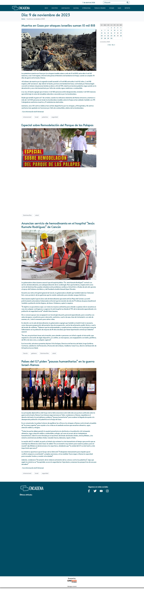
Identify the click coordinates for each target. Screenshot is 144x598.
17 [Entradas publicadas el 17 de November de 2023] (114, 33)
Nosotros (55, 8)
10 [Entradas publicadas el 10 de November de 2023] (114, 30)
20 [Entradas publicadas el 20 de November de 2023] (101, 36)
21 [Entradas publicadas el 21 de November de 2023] (105, 36)
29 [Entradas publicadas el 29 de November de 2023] (108, 38)
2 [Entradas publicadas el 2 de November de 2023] (111, 28)
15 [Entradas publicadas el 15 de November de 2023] (108, 33)
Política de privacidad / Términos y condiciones (34, 569)
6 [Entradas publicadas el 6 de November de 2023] (101, 30)
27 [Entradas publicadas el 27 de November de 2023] (101, 38)
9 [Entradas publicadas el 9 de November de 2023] (111, 30)
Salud (119, 8)
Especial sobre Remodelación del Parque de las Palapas (57, 125)
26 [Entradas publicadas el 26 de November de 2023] (121, 36)
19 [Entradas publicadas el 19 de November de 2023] (121, 33)
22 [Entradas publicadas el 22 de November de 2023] (108, 36)
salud (37, 215)
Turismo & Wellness (100, 8)
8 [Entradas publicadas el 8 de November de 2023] (108, 30)
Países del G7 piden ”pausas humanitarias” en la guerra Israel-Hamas (57, 363)
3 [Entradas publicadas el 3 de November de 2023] (114, 28)
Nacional (76, 8)
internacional (27, 117)
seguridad (55, 117)
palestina (45, 117)
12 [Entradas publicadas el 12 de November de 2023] (121, 30)
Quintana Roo (65, 8)
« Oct (109, 45)
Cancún (25, 353)
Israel (36, 117)
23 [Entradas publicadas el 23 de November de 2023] (111, 36)
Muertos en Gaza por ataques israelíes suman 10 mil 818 (58, 25)
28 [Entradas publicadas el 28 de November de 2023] (105, 38)
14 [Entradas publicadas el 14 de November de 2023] (105, 33)
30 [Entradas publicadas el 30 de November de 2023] (111, 38)
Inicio (46, 8)
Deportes (127, 8)
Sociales (111, 8)
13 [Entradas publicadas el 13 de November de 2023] (101, 33)
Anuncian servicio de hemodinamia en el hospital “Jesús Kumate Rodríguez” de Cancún (57, 225)
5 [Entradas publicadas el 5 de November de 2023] (120, 28)
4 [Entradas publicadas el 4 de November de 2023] (117, 28)
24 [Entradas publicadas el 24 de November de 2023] (114, 36)
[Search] (127, 2)
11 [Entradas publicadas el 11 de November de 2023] (117, 30)
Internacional (86, 8)
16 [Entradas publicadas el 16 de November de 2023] (111, 33)
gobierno (34, 353)
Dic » (113, 45)
